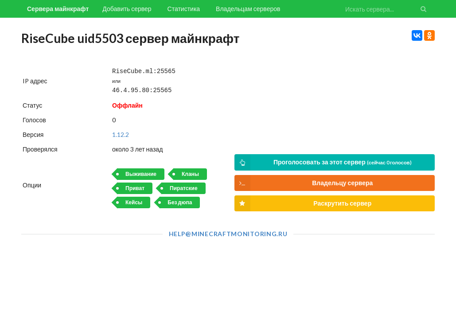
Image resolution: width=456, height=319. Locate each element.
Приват (134, 186)
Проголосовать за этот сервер (323, 162)
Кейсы (133, 200)
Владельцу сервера (303, 183)
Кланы (190, 172)
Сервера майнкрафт (58, 8)
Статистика (184, 8)
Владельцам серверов (248, 8)
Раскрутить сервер (303, 203)
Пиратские (183, 186)
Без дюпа (180, 200)
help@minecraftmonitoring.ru (228, 233)
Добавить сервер (126, 8)
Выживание (140, 172)
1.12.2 (120, 132)
